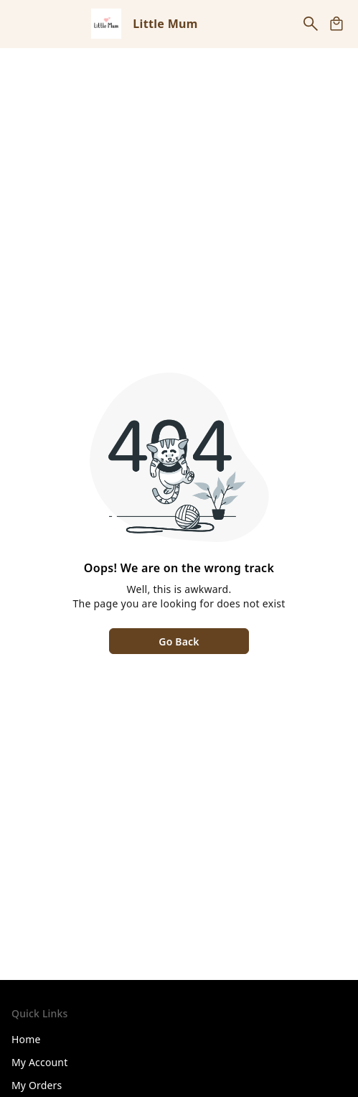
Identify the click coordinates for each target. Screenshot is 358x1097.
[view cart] (336, 24)
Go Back (179, 641)
